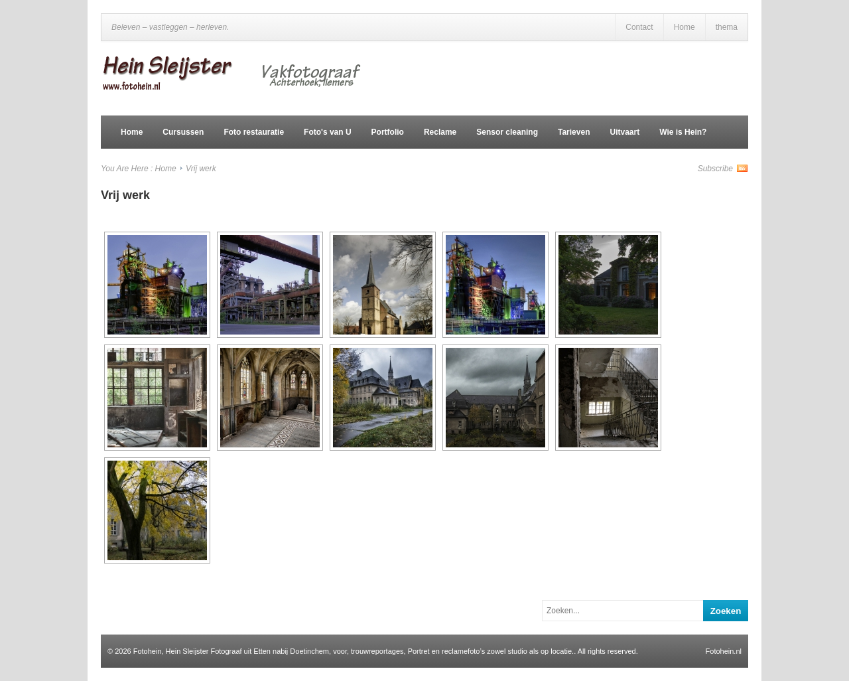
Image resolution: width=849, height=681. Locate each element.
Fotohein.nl (724, 651)
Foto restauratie (254, 132)
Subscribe (715, 168)
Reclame (440, 132)
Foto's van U (328, 132)
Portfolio (387, 132)
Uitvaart (624, 132)
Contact (639, 27)
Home (684, 27)
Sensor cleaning (507, 132)
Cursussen (183, 132)
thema (727, 27)
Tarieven (574, 132)
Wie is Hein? (682, 132)
